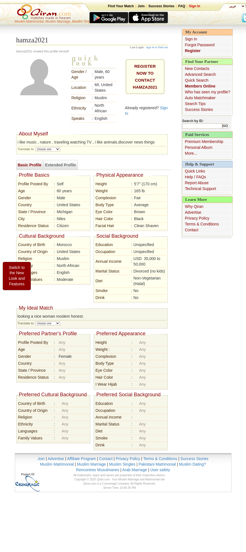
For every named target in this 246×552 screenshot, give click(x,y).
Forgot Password (200, 45)
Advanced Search (200, 74)
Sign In (194, 6)
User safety (160, 470)
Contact (191, 230)
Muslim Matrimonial (57, 464)
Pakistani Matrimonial (157, 464)
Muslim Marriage (91, 464)
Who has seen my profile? (207, 92)
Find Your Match (121, 6)
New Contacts (197, 68)
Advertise (193, 212)
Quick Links (195, 171)
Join (141, 6)
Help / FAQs (195, 177)
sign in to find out (157, 47)
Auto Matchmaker (200, 98)
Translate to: (26, 149)
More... (191, 153)
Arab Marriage (134, 470)
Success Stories (161, 6)
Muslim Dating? (192, 464)
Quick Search (197, 80)
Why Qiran (194, 206)
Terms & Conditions (202, 224)
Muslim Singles (122, 464)
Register (193, 50)
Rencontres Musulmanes (97, 470)
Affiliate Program (81, 458)
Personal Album (198, 147)
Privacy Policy (197, 218)
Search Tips (195, 103)
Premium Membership (204, 141)
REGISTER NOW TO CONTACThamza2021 (145, 76)
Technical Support (200, 188)
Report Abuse (197, 183)
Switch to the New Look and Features (17, 275)
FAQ (181, 6)
